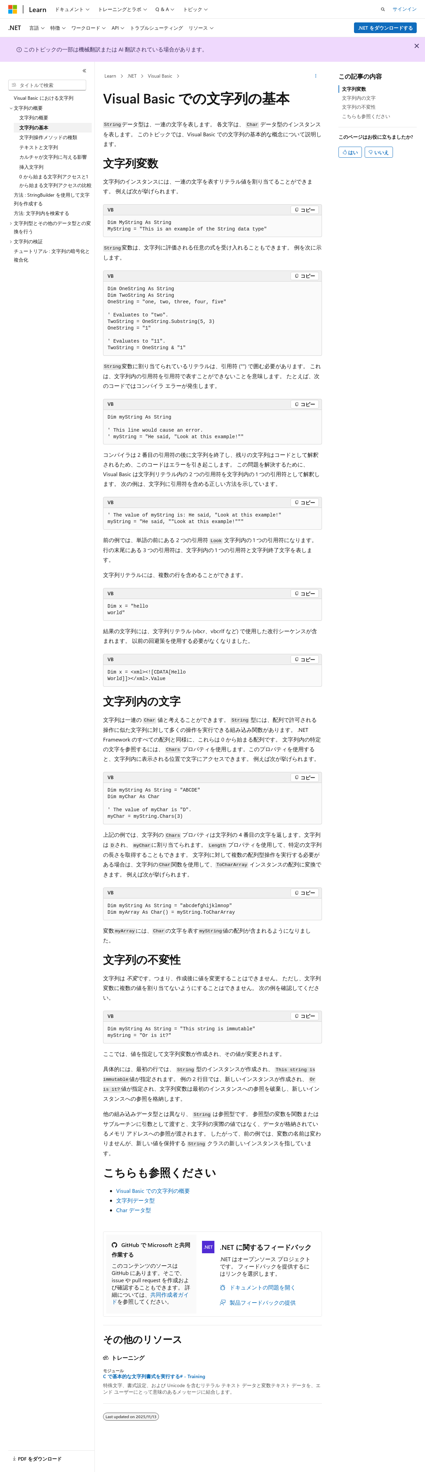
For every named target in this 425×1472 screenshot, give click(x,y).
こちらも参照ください (366, 116)
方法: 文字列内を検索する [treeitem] (41, 213)
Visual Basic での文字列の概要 (153, 1190)
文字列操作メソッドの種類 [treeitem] (48, 137)
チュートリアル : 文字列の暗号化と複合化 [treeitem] (52, 255)
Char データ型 (133, 1210)
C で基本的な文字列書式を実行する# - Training (154, 1376)
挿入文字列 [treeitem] (31, 167)
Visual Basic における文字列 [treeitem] (43, 98)
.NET (131, 75)
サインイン (405, 9)
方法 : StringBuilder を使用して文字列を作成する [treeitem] (52, 199)
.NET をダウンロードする (385, 27)
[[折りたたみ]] (84, 71)
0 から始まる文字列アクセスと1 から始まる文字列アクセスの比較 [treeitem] (55, 180)
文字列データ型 (135, 1200)
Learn (110, 75)
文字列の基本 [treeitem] (33, 127)
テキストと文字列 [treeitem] (38, 147)
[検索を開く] (383, 9)
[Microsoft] (12, 9)
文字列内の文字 (359, 98)
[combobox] (47, 85)
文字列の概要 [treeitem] (33, 117)
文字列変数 (354, 89)
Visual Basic (160, 75)
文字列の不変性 (359, 107)
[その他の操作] (316, 76)
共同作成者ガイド (150, 1298)
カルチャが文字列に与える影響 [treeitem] (53, 157)
